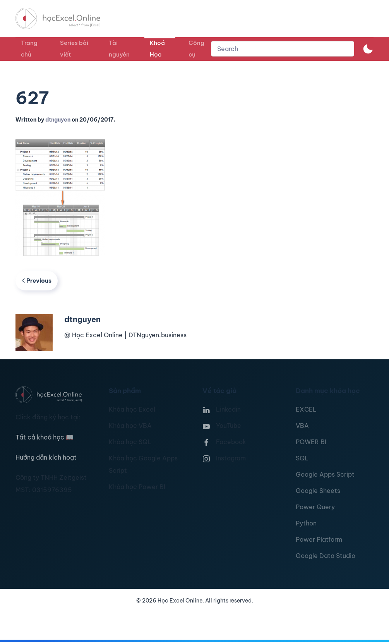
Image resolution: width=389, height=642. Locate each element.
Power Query (315, 507)
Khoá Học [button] (157, 48)
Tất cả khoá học (44, 437)
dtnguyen (57, 119)
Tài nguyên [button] (119, 48)
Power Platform (319, 539)
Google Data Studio (325, 556)
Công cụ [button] (196, 48)
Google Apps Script (325, 474)
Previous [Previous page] (36, 280)
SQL (302, 458)
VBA (302, 425)
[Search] (282, 49)
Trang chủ (29, 48)
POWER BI (311, 442)
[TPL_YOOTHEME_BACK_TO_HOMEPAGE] (65, 18)
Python (306, 523)
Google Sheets (318, 490)
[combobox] (282, 49)
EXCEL (306, 409)
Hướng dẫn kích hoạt (46, 457)
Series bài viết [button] (74, 48)
